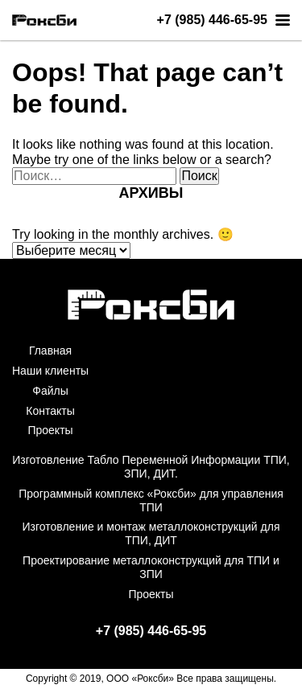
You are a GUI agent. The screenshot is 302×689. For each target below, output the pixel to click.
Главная (50, 350)
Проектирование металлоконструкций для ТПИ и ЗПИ (151, 567)
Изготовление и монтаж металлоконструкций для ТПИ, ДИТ (151, 533)
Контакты (50, 410)
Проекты (49, 430)
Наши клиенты (50, 370)
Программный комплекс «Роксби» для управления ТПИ (151, 500)
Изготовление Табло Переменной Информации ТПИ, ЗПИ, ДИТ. (150, 466)
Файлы (50, 390)
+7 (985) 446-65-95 (212, 20)
